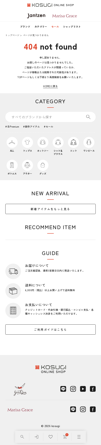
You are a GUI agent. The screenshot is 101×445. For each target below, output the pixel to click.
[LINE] (63, 389)
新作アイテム (32, 126)
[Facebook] (93, 389)
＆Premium (13, 126)
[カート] (65, 437)
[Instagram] (73, 389)
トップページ (12, 35)
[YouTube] (83, 389)
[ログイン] (36, 437)
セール (55, 26)
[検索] (22, 437)
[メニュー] (79, 437)
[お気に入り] (51, 437)
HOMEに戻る (50, 86)
